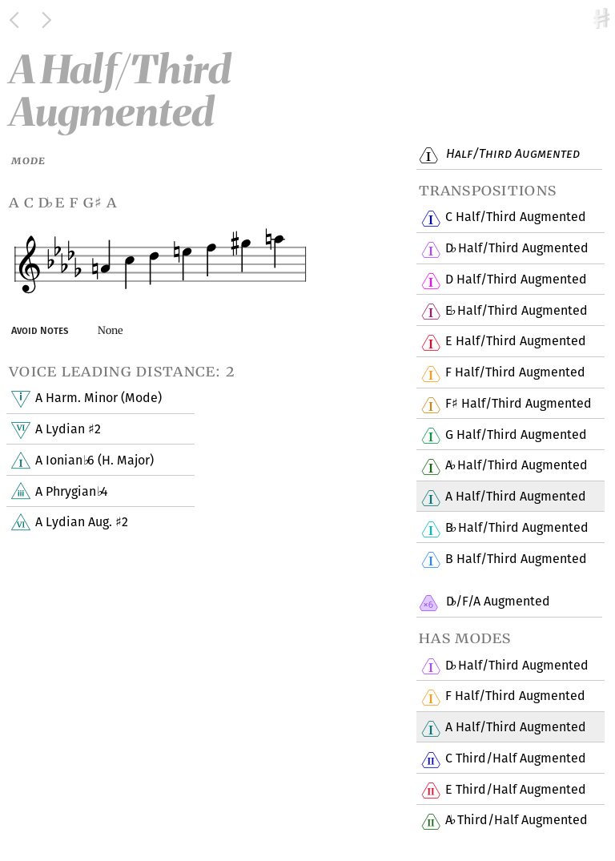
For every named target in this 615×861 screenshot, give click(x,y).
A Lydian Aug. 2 (81, 523)
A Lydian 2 (67, 430)
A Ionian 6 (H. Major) (94, 461)
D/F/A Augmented (496, 602)
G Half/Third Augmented (515, 435)
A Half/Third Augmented (516, 466)
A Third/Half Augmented (516, 821)
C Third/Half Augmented (515, 759)
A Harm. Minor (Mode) (98, 398)
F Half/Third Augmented (514, 373)
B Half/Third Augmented (516, 528)
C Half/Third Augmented (515, 217)
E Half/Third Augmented (516, 310)
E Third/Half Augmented (515, 789)
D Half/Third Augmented (516, 249)
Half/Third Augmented (511, 154)
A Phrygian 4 (71, 491)
